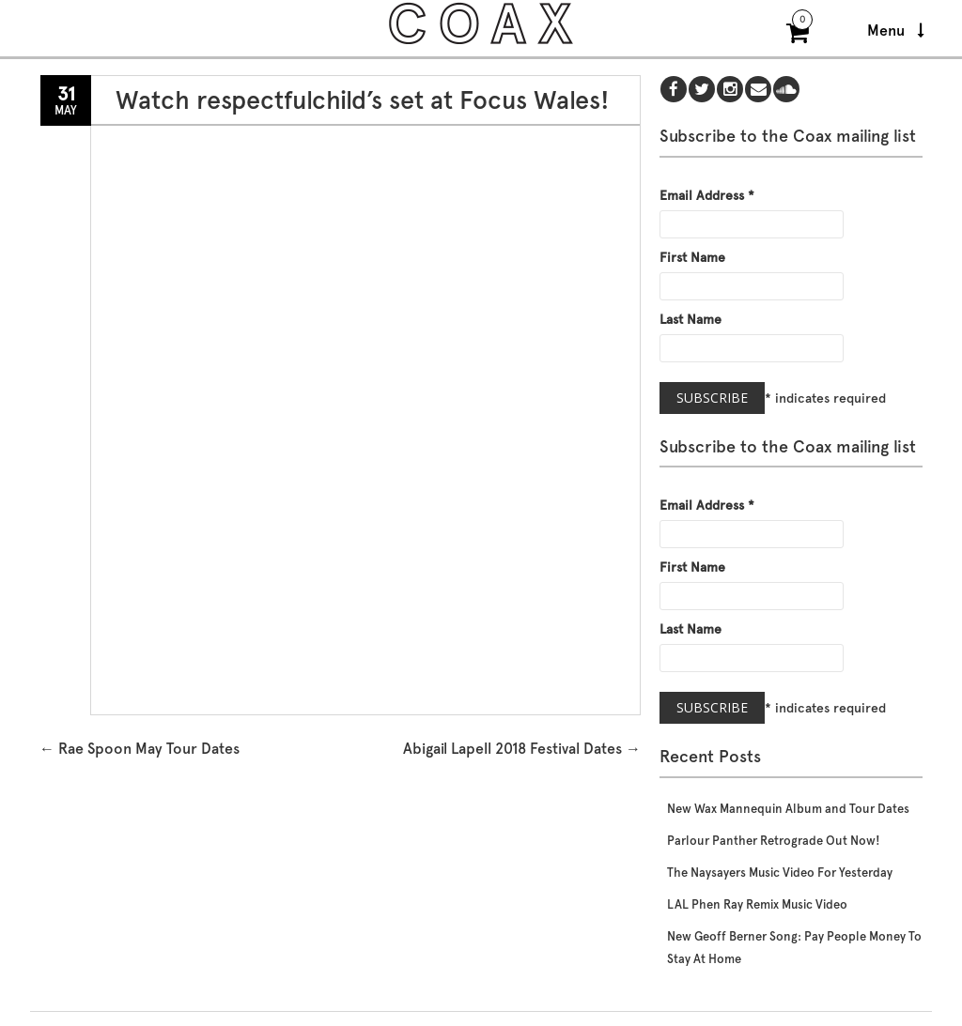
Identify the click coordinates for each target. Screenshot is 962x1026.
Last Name (690, 319)
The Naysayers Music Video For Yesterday (779, 872)
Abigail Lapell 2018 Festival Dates (522, 749)
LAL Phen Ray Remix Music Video (757, 904)
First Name (692, 257)
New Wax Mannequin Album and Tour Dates (788, 809)
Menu (895, 30)
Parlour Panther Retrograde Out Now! (773, 841)
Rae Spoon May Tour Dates (139, 749)
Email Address (706, 195)
